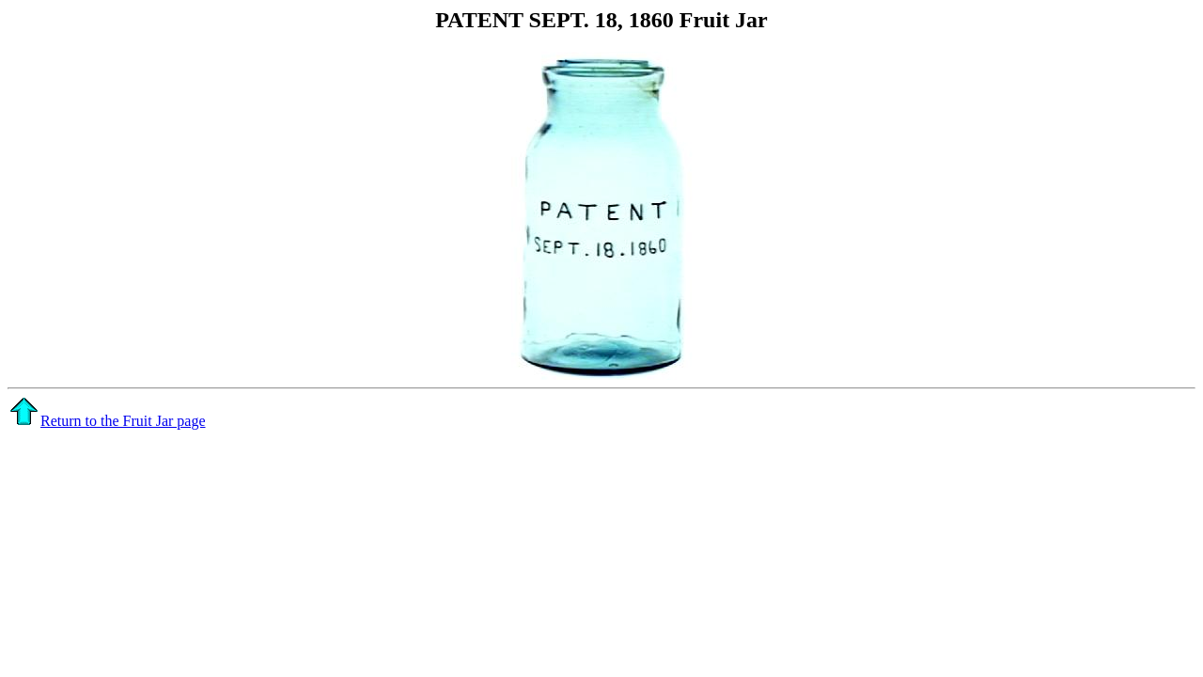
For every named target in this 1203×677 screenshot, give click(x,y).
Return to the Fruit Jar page (107, 421)
